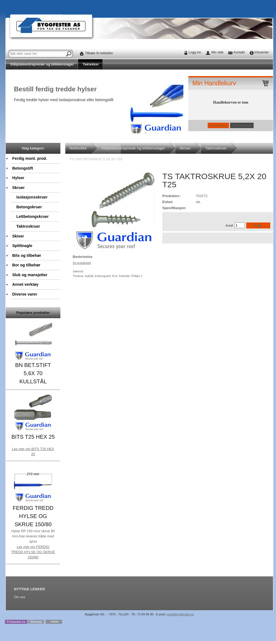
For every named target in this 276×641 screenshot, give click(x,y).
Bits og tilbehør (26, 255)
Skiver (18, 236)
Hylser (18, 178)
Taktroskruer (28, 226)
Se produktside (82, 262)
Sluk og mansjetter (30, 275)
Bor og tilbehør (26, 265)
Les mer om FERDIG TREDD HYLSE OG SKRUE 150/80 (33, 552)
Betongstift (22, 168)
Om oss (19, 597)
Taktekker (91, 64)
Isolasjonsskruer (33, 197)
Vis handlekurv (242, 125)
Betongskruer (29, 207)
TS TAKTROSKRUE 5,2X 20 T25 (95, 159)
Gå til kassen (218, 125)
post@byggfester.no (180, 614)
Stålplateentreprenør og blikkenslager (42, 64)
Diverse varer (24, 294)
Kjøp (258, 225)
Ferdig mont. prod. (29, 158)
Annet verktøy (25, 284)
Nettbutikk (78, 148)
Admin (55, 621)
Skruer (18, 187)
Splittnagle (22, 245)
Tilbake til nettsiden (99, 53)
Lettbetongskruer (32, 216)
